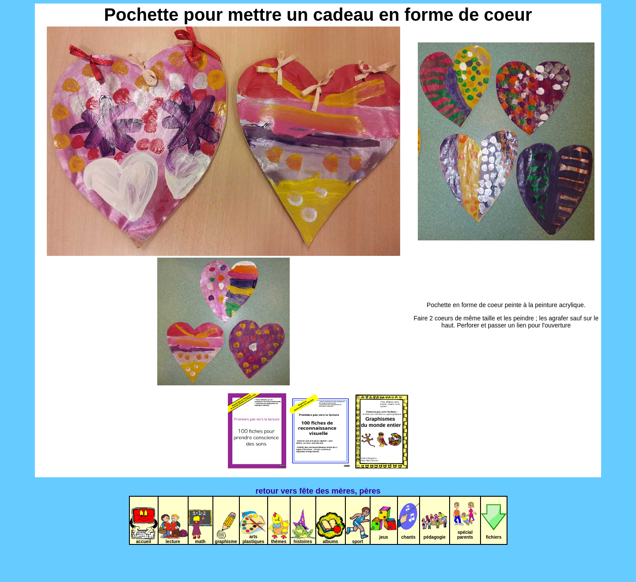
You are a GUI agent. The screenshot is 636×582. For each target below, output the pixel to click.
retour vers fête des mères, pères (317, 491)
